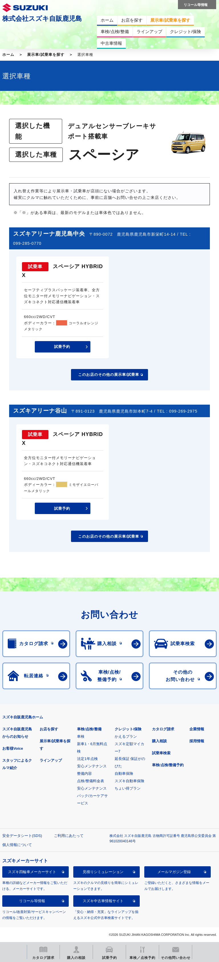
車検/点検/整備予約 (168, 765)
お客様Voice (12, 748)
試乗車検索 (161, 753)
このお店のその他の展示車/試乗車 (108, 374)
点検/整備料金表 (90, 781)
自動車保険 (124, 773)
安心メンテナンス (92, 766)
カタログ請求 (163, 729)
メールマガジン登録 (174, 872)
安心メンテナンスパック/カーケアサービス (92, 795)
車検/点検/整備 (89, 729)
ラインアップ (51, 760)
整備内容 (84, 773)
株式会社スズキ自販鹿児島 (42, 18)
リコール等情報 (32, 901)
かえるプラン (126, 736)
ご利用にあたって (69, 835)
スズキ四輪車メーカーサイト (32, 872)
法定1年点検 (87, 759)
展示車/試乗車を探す (45, 54)
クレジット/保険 (128, 729)
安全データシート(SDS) (22, 835)
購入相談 (159, 741)
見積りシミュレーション (103, 872)
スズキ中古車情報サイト (103, 901)
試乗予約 (62, 347)
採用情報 (196, 741)
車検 (80, 736)
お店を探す (49, 729)
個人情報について (17, 845)
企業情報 (196, 729)
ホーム (8, 54)
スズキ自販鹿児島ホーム (22, 717)
